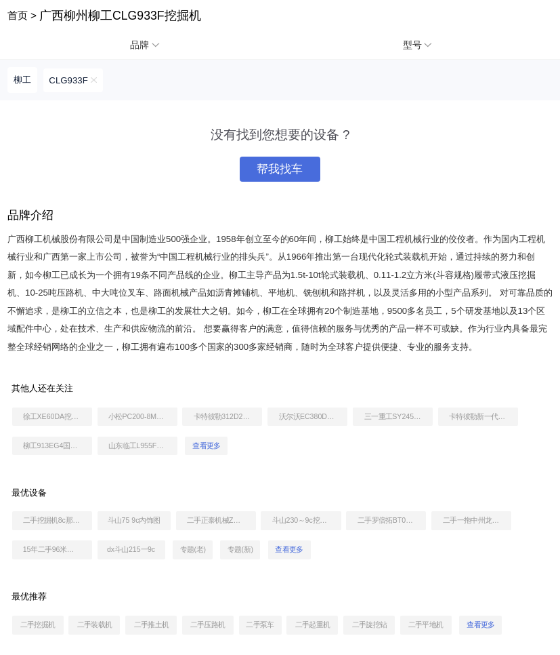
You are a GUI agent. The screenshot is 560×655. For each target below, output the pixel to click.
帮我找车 (280, 169)
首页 (17, 15)
